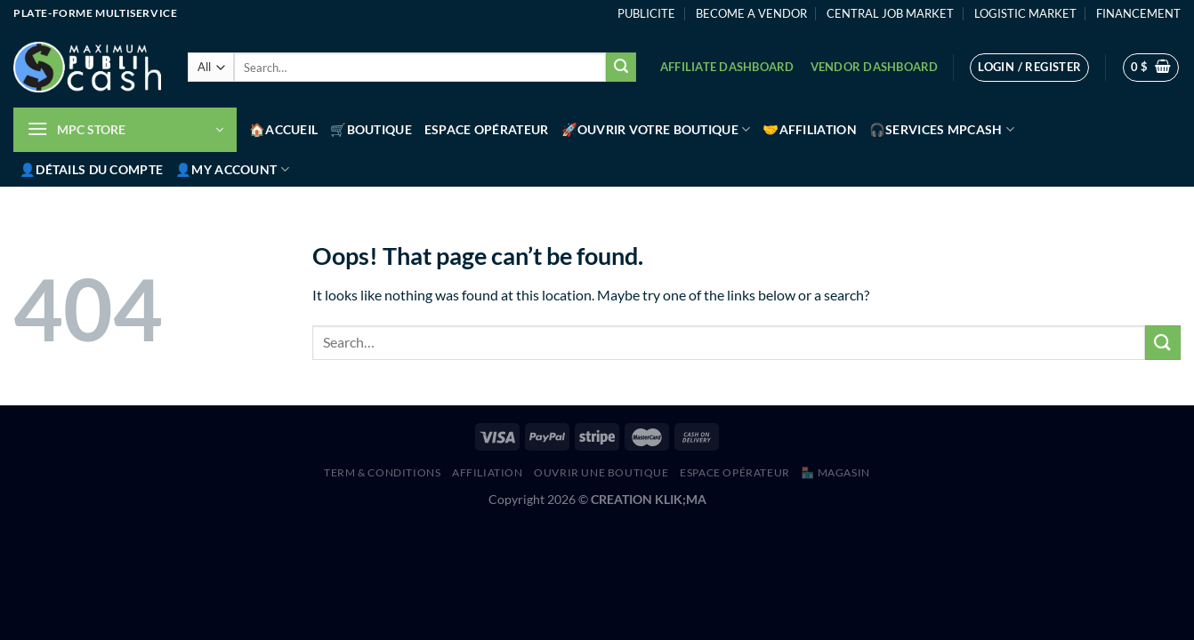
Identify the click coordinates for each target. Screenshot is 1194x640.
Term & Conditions (382, 472)
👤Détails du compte (91, 169)
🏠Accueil (283, 129)
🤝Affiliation (809, 129)
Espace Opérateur (486, 129)
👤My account (232, 169)
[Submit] (621, 67)
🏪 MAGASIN (835, 472)
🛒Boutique (371, 129)
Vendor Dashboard (875, 67)
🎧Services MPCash (941, 129)
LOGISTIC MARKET (1025, 13)
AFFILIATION (487, 472)
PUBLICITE (646, 13)
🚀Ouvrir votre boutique (656, 129)
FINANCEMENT (1138, 13)
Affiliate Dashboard (727, 67)
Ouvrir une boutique (601, 472)
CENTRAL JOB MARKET (890, 13)
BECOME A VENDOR (751, 13)
